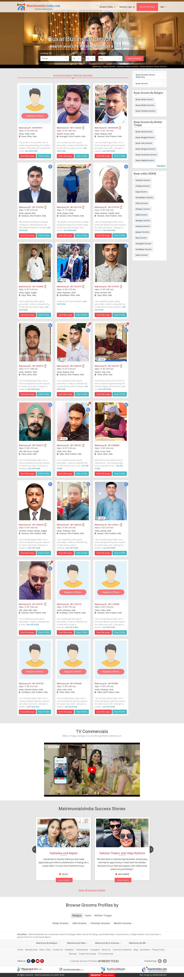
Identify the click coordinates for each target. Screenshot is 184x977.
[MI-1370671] (111, 501)
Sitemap (73, 953)
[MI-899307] (35, 104)
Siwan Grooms (142, 255)
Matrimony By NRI (138, 943)
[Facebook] (29, 961)
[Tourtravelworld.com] (113, 969)
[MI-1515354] (35, 183)
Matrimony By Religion (47, 943)
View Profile (43, 156)
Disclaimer (145, 949)
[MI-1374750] (111, 183)
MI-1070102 (37, 683)
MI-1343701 (37, 604)
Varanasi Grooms (143, 226)
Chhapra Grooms (143, 186)
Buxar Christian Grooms (145, 111)
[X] (33, 961)
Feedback (69, 949)
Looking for (46, 53)
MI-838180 (113, 128)
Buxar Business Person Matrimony (145, 76)
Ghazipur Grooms (143, 209)
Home (20, 949)
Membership (31, 949)
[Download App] (160, 961)
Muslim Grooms (122, 923)
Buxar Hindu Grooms (144, 99)
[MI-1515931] (111, 263)
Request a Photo (35, 115)
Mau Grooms (141, 238)
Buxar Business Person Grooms (72, 75)
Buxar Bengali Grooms (145, 137)
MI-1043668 (75, 683)
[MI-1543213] (35, 421)
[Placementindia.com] (29, 969)
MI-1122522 (75, 128)
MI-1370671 (113, 525)
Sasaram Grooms (143, 180)
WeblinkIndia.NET (159, 975)
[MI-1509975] (35, 342)
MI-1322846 (37, 286)
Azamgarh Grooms (143, 243)
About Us (106, 949)
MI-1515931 (113, 286)
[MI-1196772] (73, 580)
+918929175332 (108, 961)
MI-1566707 (113, 366)
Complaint (95, 949)
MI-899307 (37, 128)
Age (73, 53)
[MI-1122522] (73, 104)
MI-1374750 (113, 207)
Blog (136, 949)
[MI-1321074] (73, 263)
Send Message (27, 156)
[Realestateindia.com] (71, 969)
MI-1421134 (75, 207)
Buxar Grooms (142, 83)
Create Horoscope (87, 953)
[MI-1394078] (35, 501)
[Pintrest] (42, 961)
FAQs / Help (44, 949)
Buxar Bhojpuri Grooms (145, 149)
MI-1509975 (37, 366)
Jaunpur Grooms (142, 232)
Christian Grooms (100, 923)
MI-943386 (113, 683)
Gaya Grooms (141, 191)
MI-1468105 (75, 366)
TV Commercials (105, 953)
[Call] (88, 87)
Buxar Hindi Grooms (144, 131)
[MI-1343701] (35, 580)
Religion (102, 53)
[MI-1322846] (35, 263)
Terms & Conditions (122, 949)
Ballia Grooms (141, 215)
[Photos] (88, 167)
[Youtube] (37, 961)
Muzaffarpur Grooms (144, 197)
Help (163, 7)
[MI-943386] (111, 660)
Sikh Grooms (79, 923)
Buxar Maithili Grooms (145, 160)
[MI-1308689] (111, 421)
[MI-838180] (111, 104)
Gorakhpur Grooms (144, 249)
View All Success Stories (92, 890)
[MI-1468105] (73, 342)
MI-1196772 (75, 604)
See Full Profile (31, 151)
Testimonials (82, 949)
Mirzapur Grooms (143, 220)
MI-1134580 (113, 604)
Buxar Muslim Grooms (145, 105)
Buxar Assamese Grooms (146, 154)
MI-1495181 (75, 445)
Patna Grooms (142, 203)
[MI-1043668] (73, 660)
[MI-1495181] (73, 421)
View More (161, 166)
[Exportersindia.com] (154, 969)
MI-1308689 (113, 445)
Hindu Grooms (60, 923)
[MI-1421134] (73, 183)
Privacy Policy (158, 949)
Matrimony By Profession (108, 943)
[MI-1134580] (111, 580)
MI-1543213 (37, 445)
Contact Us (57, 949)
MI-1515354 (37, 207)
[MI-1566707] (111, 342)
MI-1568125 (75, 525)
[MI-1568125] (73, 501)
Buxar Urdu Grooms (144, 143)
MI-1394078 (37, 525)
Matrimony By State (77, 943)
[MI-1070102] (35, 660)
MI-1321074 (75, 286)
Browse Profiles (108, 7)
